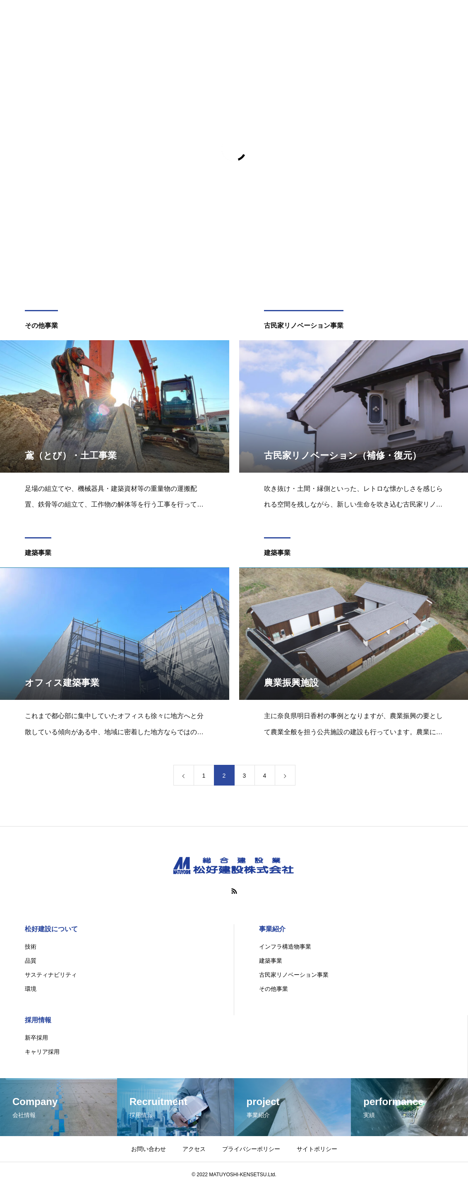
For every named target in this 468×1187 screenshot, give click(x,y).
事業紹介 (272, 928)
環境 (30, 988)
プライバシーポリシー (251, 1149)
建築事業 (38, 554)
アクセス (194, 1149)
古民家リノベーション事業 (303, 326)
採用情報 (38, 1020)
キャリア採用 (42, 1051)
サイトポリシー (317, 1149)
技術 (30, 946)
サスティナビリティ (51, 974)
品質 (30, 960)
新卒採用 (36, 1037)
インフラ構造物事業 (285, 946)
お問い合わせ (148, 1149)
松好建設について (51, 928)
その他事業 (41, 326)
